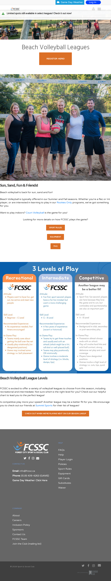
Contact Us (18, 534)
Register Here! (55, 58)
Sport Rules (55, 228)
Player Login (65, 459)
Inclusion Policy (21, 524)
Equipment (55, 237)
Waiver (62, 487)
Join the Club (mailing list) (26, 543)
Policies (62, 464)
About (16, 515)
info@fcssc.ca (27, 471)
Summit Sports (44, 405)
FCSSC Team (19, 539)
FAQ (55, 246)
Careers (16, 520)
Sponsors (18, 529)
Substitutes (64, 483)
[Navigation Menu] (99, 8)
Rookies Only (64, 202)
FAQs (61, 450)
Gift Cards (64, 478)
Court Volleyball (35, 212)
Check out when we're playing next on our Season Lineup (55, 414)
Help (61, 454)
